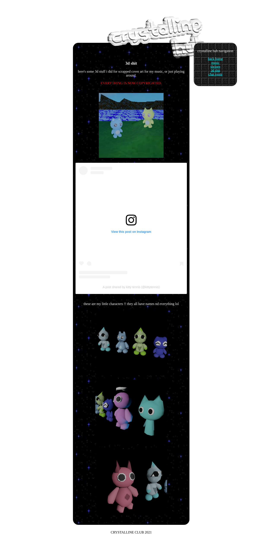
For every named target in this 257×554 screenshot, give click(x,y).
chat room (215, 74)
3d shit (215, 70)
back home (215, 59)
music (215, 62)
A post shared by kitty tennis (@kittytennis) (131, 287)
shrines (215, 66)
